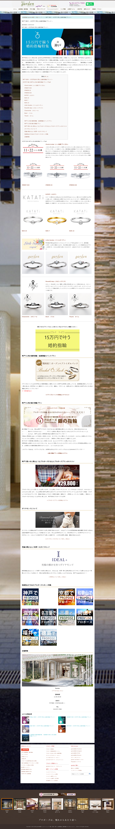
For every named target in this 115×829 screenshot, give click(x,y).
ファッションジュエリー (53, 9)
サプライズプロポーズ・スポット (53, 755)
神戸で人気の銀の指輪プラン (32, 123)
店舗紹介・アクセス (96, 9)
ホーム (15, 9)
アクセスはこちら (57, 690)
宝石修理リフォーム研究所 (52, 780)
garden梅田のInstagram (76, 751)
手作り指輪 (32, 9)
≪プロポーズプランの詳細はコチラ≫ (57, 500)
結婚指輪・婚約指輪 (23, 9)
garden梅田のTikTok (75, 753)
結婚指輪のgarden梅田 (28, 17)
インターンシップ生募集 (76, 770)
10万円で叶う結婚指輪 (26, 773)
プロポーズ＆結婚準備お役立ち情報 (29, 760)
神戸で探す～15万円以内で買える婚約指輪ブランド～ (38, 79)
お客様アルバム (71, 9)
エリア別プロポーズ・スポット (53, 757)
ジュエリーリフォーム (51, 772)
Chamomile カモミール (31, 110)
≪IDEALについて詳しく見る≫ (57, 577)
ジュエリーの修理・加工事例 (52, 778)
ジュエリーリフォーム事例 (52, 774)
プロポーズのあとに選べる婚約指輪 (53, 753)
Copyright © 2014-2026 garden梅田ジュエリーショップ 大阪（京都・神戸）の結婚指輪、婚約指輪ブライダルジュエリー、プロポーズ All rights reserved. (57, 826)
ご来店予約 (79, 9)
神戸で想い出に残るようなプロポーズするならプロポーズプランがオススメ (45, 126)
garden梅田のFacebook (76, 748)
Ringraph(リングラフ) (76, 761)
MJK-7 (26, 100)
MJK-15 (26, 98)
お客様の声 (23, 758)
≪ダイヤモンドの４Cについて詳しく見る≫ (57, 539)
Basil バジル (28, 113)
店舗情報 (26, 136)
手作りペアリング (41, 9)
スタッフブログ (24, 754)
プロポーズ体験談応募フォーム (53, 751)
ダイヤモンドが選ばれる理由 (27, 765)
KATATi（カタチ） (29, 95)
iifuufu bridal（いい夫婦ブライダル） (35, 85)
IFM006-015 (28, 92)
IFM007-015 (28, 88)
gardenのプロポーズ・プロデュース (54, 766)
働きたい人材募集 (75, 768)
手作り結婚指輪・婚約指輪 (27, 752)
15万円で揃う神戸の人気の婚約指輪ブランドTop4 (37, 82)
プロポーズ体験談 (50, 749)
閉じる (46, 76)
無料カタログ (87, 9)
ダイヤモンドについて (30, 128)
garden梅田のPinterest (76, 755)
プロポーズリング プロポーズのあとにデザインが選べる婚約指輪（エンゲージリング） (57, 12)
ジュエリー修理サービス (51, 776)
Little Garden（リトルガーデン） (33, 105)
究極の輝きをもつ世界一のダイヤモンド (35, 131)
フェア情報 (63, 9)
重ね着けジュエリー (25, 767)
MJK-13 (26, 102)
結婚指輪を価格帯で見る (26, 771)
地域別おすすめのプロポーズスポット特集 (36, 134)
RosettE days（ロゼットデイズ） (34, 108)
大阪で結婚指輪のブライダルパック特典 (29, 763)
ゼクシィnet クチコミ (76, 757)
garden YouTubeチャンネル (77, 759)
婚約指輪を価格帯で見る (26, 769)
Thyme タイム (28, 115)
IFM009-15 (27, 90)
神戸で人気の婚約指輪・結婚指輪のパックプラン (38, 121)
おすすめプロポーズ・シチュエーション (54, 759)
